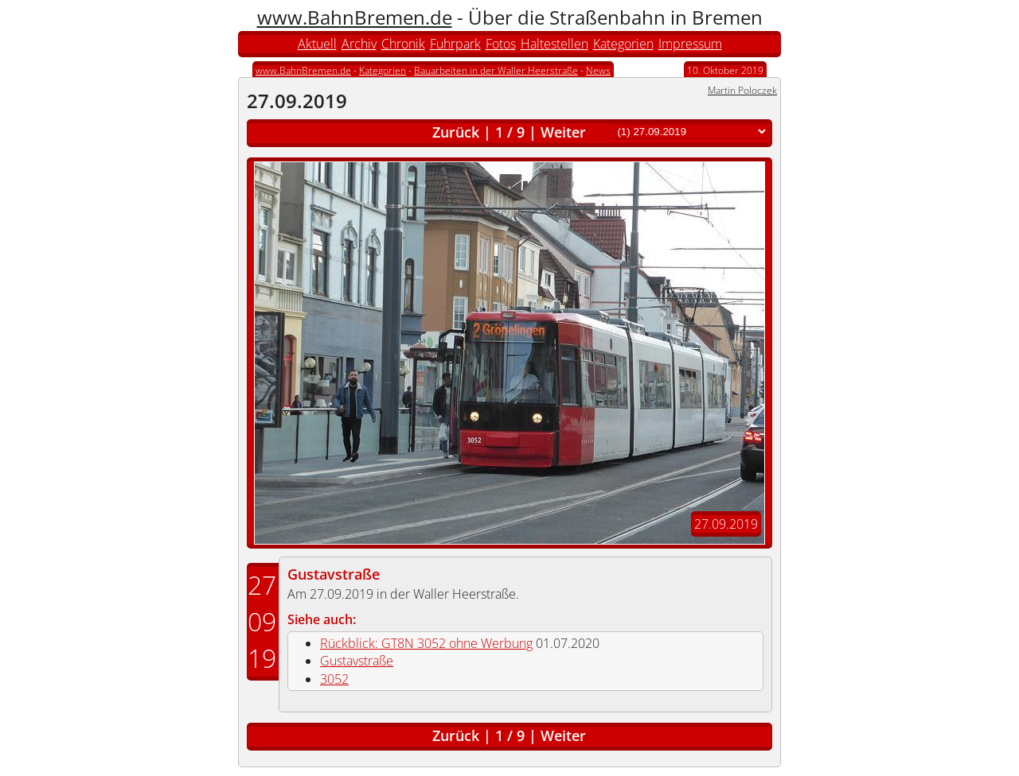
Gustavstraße (333, 574)
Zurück (455, 132)
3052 (334, 679)
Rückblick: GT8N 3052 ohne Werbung (426, 643)
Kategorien (623, 43)
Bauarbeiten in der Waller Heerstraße (496, 70)
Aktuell (317, 43)
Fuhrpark (455, 43)
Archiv (359, 43)
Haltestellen (554, 43)
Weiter (563, 132)
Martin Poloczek (742, 90)
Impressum (690, 43)
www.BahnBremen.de (354, 17)
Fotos (501, 43)
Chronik (403, 43)
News (598, 70)
